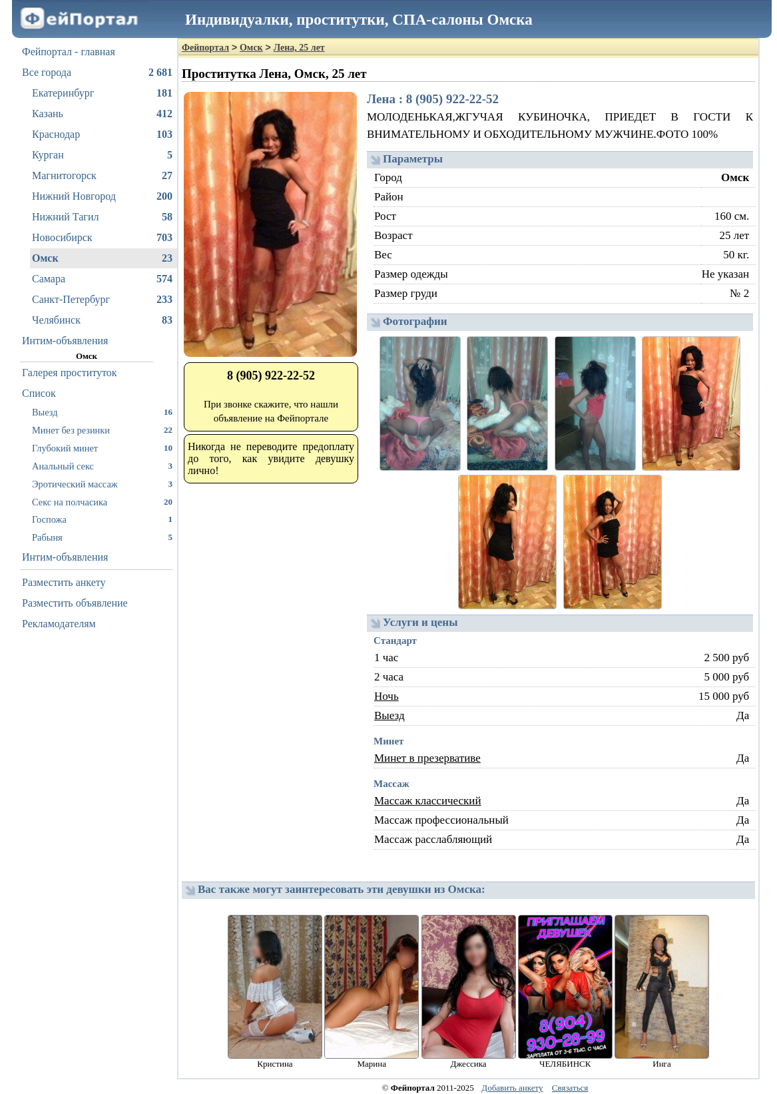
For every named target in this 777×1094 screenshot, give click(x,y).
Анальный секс (102, 465)
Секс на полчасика (102, 501)
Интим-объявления (65, 340)
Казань (102, 114)
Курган (102, 155)
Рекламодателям (59, 623)
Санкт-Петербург (102, 300)
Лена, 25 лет (299, 48)
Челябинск (102, 320)
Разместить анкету (64, 582)
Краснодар (102, 134)
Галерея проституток (69, 372)
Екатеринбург (102, 93)
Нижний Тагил (102, 217)
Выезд (102, 411)
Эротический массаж (102, 483)
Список (39, 393)
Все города (97, 73)
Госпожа (102, 519)
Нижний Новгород (102, 196)
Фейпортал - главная (68, 51)
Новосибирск (102, 238)
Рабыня (102, 537)
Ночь (386, 696)
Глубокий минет (102, 447)
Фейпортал (205, 48)
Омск (102, 258)
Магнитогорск (102, 176)
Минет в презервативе (427, 758)
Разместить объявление (75, 603)
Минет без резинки (102, 429)
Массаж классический (427, 800)
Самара (102, 279)
